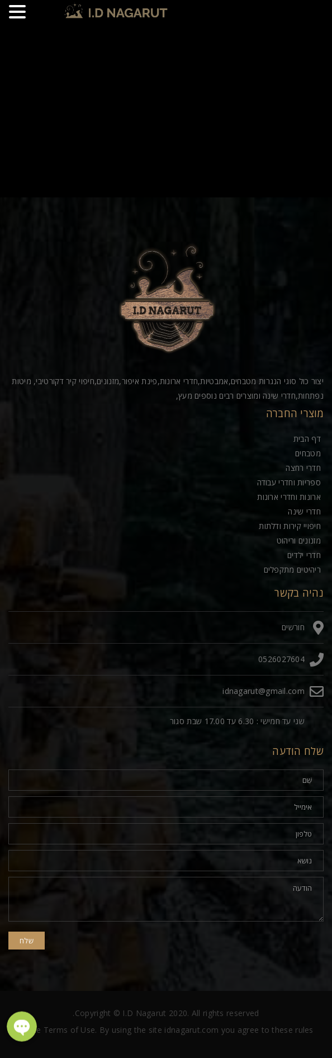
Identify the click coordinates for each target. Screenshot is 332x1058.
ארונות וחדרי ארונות (289, 497)
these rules (292, 1029)
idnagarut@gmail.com (263, 691)
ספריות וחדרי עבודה (289, 482)
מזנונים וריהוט (299, 540)
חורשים (293, 627)
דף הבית (307, 438)
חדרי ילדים (304, 555)
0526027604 (281, 659)
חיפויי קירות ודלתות (290, 526)
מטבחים (308, 453)
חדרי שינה (304, 511)
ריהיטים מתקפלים (292, 569)
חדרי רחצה (303, 467)
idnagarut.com (191, 1029)
